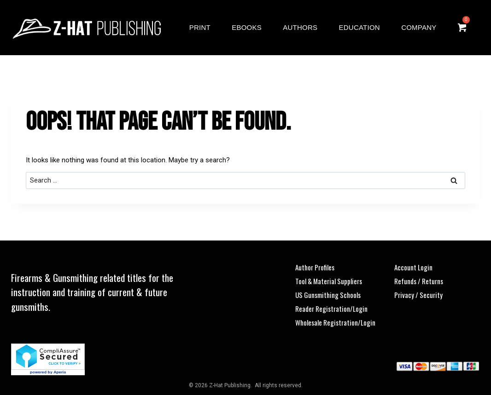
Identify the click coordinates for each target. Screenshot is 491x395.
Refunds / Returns (418, 281)
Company (418, 27)
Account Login (413, 267)
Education (359, 27)
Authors (300, 27)
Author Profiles (314, 267)
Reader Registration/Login (331, 308)
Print (199, 27)
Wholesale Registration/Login (335, 322)
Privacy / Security (418, 295)
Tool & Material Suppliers (328, 281)
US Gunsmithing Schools (328, 295)
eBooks (247, 27)
